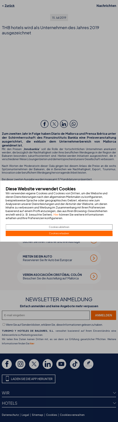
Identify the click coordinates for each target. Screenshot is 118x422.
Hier (56, 214)
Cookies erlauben (59, 233)
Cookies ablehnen (59, 227)
